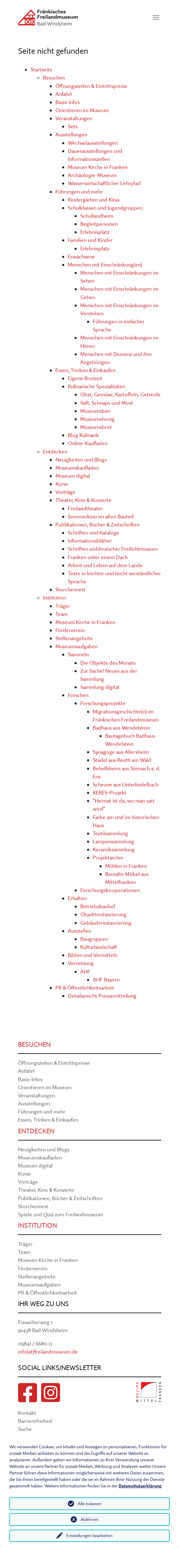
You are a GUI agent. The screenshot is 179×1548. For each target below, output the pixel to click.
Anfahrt (63, 94)
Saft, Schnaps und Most (106, 402)
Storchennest (70, 589)
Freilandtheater (85, 508)
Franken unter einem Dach (98, 557)
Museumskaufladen (77, 467)
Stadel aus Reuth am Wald (122, 760)
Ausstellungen (71, 134)
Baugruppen (94, 939)
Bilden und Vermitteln (92, 955)
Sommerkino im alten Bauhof (101, 516)
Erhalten (77, 898)
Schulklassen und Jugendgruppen (105, 207)
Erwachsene (81, 256)
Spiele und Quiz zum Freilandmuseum (60, 1214)
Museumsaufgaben (76, 646)
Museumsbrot (96, 427)
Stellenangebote (74, 638)
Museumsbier (95, 410)
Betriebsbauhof (97, 906)
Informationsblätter (90, 540)
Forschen (78, 695)
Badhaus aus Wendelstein (121, 727)
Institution (54, 597)
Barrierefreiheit (35, 1421)
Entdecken (55, 451)
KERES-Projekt (109, 792)
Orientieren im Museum (82, 110)
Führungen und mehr (79, 191)
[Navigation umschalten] (156, 17)
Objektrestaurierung (103, 914)
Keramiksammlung (113, 849)
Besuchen (54, 77)
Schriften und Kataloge (93, 532)
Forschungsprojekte (102, 703)
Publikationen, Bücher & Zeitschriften (97, 524)
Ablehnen (90, 1519)
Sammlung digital (99, 687)
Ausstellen (79, 930)
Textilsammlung (110, 833)
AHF (85, 971)
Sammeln (78, 654)
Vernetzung (81, 963)
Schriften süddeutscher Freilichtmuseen (113, 548)
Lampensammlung (113, 841)
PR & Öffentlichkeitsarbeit (84, 987)
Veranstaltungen (73, 118)
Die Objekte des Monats (107, 662)
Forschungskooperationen (110, 890)
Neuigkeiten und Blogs (81, 459)
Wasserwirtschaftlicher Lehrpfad (104, 183)
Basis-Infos (67, 102)
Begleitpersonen (99, 224)
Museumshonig (97, 419)
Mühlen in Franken (126, 866)
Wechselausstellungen (93, 142)
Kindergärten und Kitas (94, 199)
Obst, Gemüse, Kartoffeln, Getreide (120, 394)
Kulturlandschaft (98, 947)
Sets (73, 126)
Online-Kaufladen (87, 443)
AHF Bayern (106, 979)
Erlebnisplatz (94, 232)
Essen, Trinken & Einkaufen (85, 370)
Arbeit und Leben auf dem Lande (105, 565)
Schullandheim (96, 215)
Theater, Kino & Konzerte (83, 500)
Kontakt (27, 1412)
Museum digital (72, 475)
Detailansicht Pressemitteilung (102, 995)
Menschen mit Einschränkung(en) (105, 264)
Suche (25, 1429)
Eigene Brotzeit (85, 378)
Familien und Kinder (90, 240)
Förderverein (70, 630)
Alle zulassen (89, 1503)
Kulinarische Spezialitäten (96, 386)
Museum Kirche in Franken (98, 167)
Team (61, 614)
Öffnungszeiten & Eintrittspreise (91, 86)
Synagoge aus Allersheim (121, 752)
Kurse (61, 483)
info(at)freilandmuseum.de (48, 1351)
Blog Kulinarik (83, 435)
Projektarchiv (108, 857)
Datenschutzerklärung (140, 1486)
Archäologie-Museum (92, 175)
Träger (62, 606)
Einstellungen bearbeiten (89, 1535)
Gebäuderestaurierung (105, 922)
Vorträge (65, 492)
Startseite (41, 69)
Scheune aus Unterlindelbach (125, 784)
